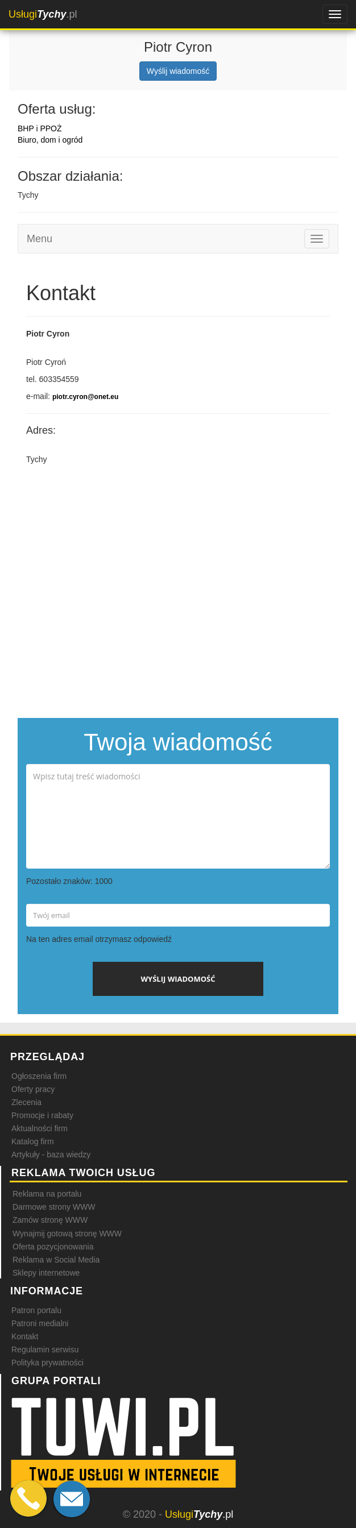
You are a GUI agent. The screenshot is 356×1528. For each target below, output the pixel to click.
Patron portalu (36, 1310)
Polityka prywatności (47, 1362)
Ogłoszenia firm (39, 1076)
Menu (39, 238)
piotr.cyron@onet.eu (85, 397)
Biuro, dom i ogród (50, 139)
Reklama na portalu (47, 1193)
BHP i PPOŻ (40, 128)
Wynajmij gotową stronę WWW (67, 1233)
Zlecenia (26, 1102)
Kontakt (24, 1336)
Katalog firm (32, 1141)
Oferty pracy (33, 1089)
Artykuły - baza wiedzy (50, 1154)
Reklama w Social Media (56, 1259)
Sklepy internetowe (46, 1272)
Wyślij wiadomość (178, 71)
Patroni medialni (39, 1323)
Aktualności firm (39, 1128)
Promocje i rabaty (42, 1115)
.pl (43, 14)
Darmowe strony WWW (54, 1206)
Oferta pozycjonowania (53, 1246)
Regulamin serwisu (44, 1349)
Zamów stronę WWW (50, 1219)
